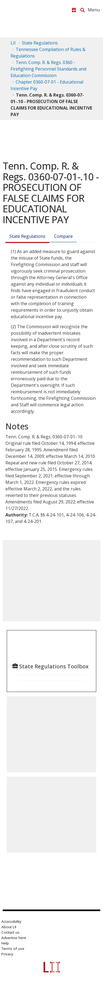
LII (13, 43)
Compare (63, 236)
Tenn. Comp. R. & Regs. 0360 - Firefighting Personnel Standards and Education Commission (48, 68)
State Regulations (40, 43)
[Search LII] (82, 10)
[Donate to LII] (74, 10)
